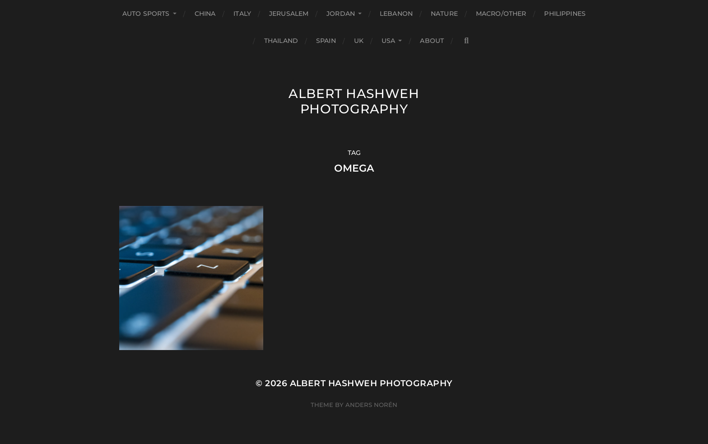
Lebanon (396, 13)
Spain (326, 41)
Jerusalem (288, 13)
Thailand (281, 41)
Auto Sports (146, 13)
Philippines (565, 13)
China (205, 13)
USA (388, 41)
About (432, 41)
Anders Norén (371, 404)
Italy (242, 13)
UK (358, 41)
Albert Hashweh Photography (354, 101)
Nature (444, 13)
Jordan (340, 13)
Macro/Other (501, 13)
